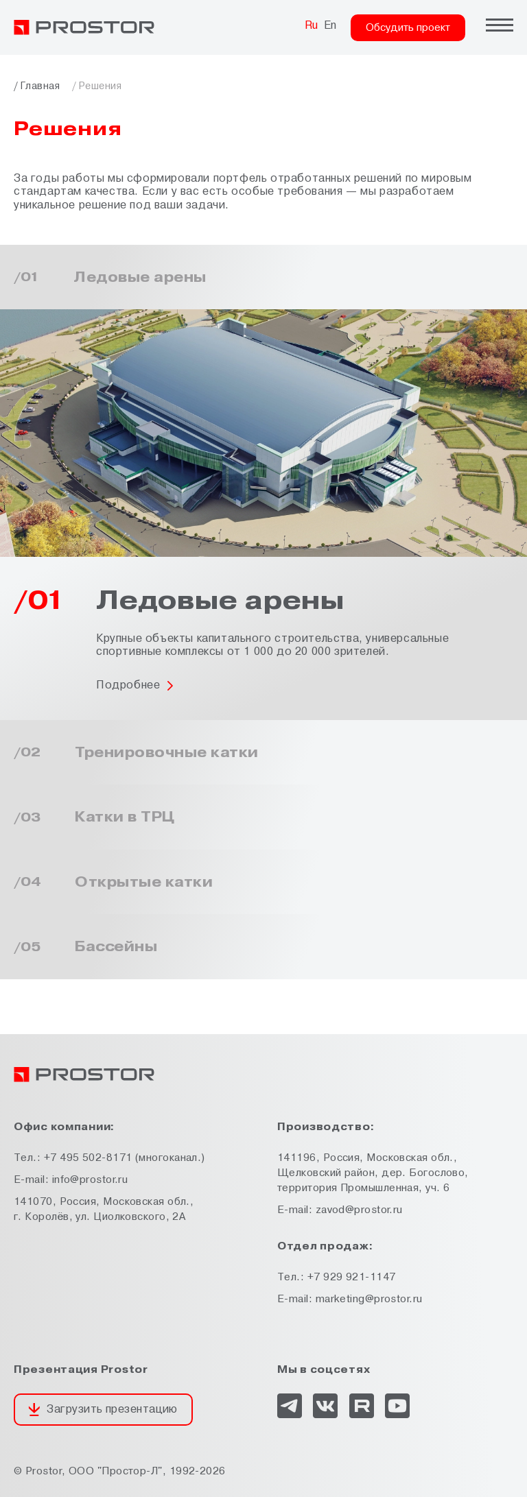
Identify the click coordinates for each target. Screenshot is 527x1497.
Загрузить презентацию (112, 1409)
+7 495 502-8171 (88, 1157)
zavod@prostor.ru (359, 1210)
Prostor (43, 1471)
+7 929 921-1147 (351, 1277)
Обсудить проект (408, 27)
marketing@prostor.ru (369, 1299)
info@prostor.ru (90, 1179)
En (330, 25)
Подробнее (128, 685)
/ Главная (37, 86)
